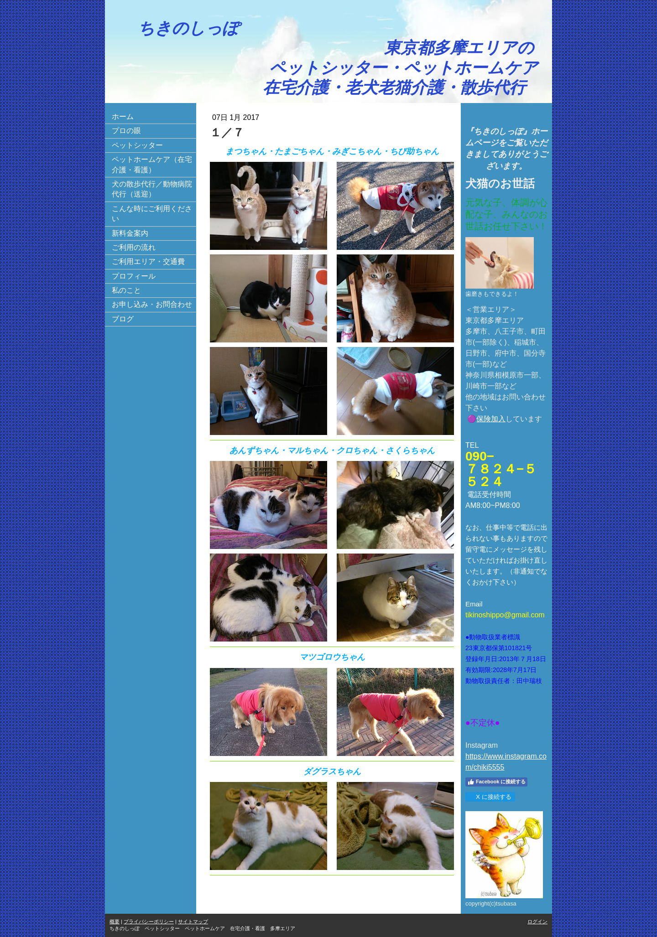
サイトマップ (193, 921)
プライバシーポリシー (149, 921)
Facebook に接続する (496, 782)
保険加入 (491, 419)
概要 (115, 921)
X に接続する (489, 796)
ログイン (537, 921)
